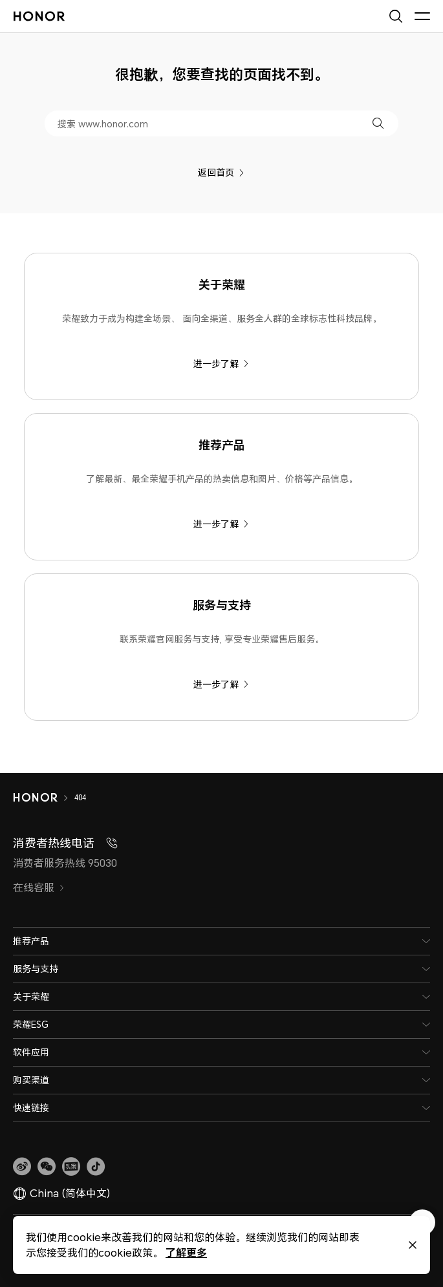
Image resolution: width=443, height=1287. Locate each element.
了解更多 (185, 1252)
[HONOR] (43, 797)
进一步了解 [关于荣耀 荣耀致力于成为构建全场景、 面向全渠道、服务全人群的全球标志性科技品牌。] (221, 363)
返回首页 (221, 172)
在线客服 (39, 887)
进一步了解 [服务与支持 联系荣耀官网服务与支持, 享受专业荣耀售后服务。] (221, 684)
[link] (22, 1166)
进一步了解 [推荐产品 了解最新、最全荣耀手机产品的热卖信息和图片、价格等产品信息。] (221, 523)
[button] (378, 123)
